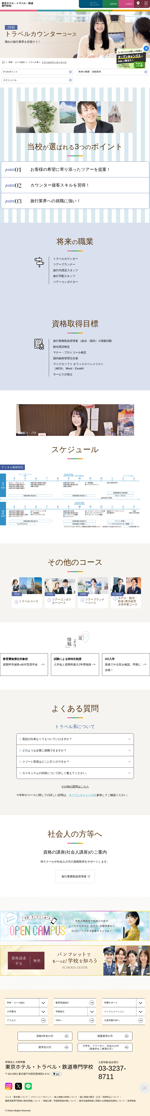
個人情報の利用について (65, 1097)
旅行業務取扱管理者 (74, 876)
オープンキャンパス (94, 4)
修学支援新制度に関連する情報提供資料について (102, 1101)
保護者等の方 (105, 1036)
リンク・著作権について (16, 1097)
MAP (56, 1074)
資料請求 (113, 4)
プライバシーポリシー (41, 1097)
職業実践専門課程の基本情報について (22, 1101)
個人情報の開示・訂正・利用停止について (99, 1097)
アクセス (138, 6)
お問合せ (129, 4)
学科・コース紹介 (16, 62)
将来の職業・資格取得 (90, 71)
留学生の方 (44, 1047)
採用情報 (131, 1101)
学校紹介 (60, 1011)
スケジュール (10, 80)
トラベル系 (33, 62)
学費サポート (111, 1002)
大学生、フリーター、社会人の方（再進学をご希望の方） (101, 1047)
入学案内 (11, 1011)
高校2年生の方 (44, 1036)
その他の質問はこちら (75, 786)
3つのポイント (10, 71)
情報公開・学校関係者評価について (59, 1101)
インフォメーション (114, 1011)
